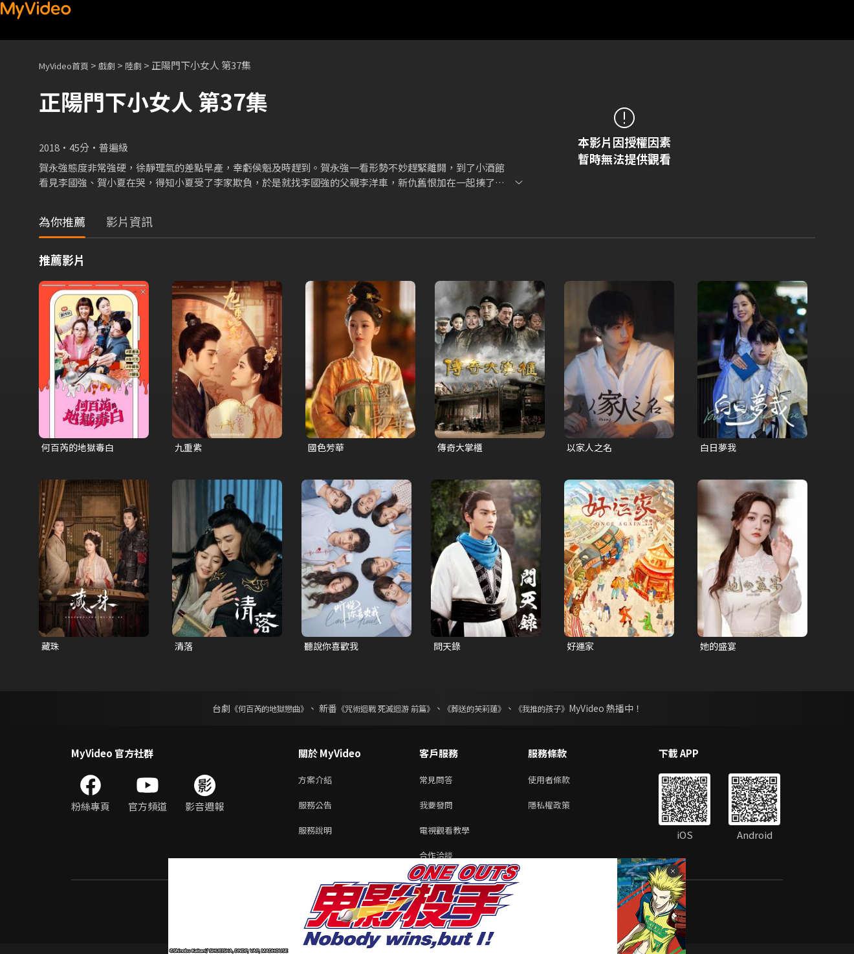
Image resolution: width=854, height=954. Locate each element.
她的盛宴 (719, 647)
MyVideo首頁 (68, 65)
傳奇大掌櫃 (461, 447)
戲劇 (117, 65)
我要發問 (438, 810)
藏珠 (51, 647)
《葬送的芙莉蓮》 (484, 710)
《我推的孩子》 (561, 710)
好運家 (581, 647)
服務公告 (317, 810)
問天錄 (448, 647)
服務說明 (317, 837)
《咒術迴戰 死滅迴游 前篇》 (382, 710)
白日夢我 (719, 447)
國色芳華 (327, 447)
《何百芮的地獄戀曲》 (251, 710)
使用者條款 (560, 783)
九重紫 (189, 447)
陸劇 (146, 65)
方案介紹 (317, 783)
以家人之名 (591, 447)
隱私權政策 (560, 810)
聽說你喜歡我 (333, 647)
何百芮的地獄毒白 (80, 447)
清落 (184, 647)
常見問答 (438, 783)
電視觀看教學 (448, 837)
